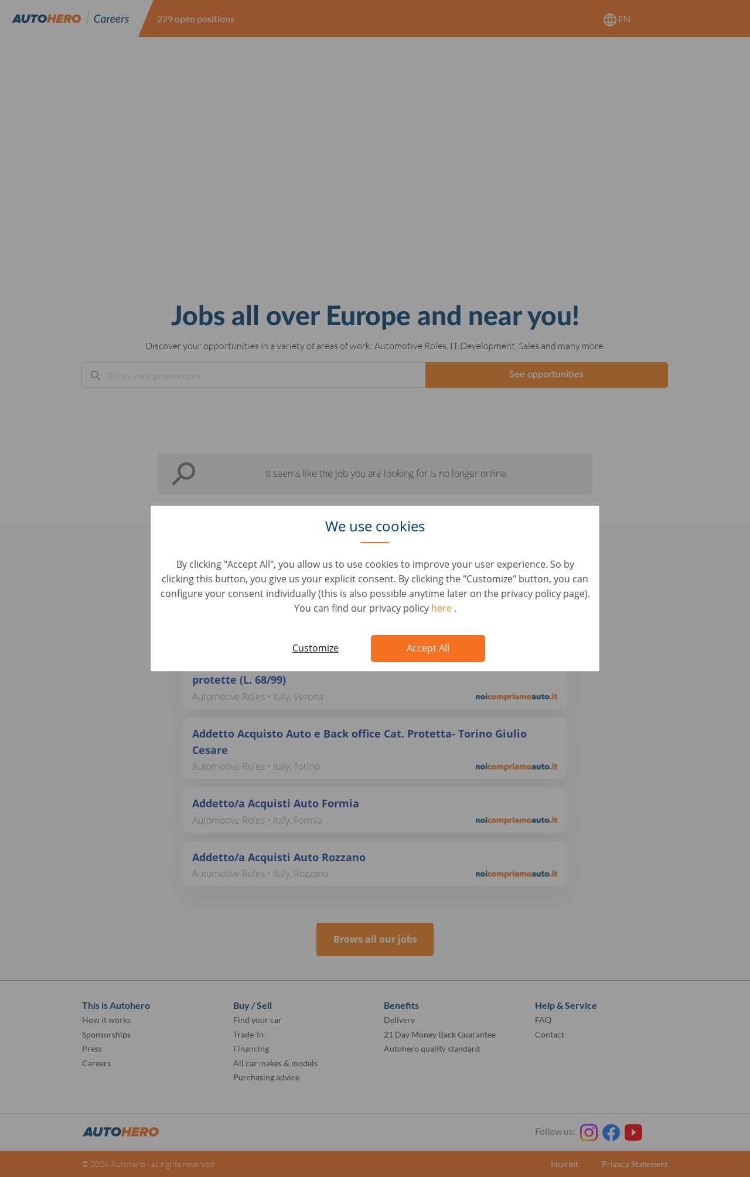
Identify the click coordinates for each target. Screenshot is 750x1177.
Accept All (428, 648)
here (442, 608)
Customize (315, 648)
